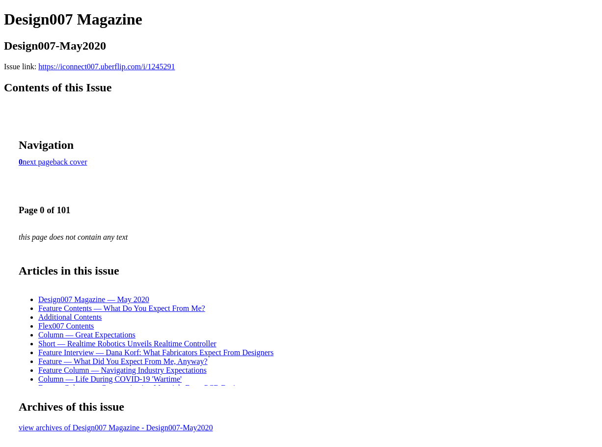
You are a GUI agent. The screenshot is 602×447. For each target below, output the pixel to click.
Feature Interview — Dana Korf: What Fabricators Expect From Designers (156, 352)
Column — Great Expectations (87, 335)
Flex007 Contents (66, 326)
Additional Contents (70, 317)
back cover (70, 162)
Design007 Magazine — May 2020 (93, 299)
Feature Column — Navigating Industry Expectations (122, 370)
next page (38, 162)
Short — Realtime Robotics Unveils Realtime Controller (127, 343)
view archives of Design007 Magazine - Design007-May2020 (116, 427)
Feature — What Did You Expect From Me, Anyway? (123, 361)
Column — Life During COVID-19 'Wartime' (110, 379)
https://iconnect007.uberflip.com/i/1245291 (106, 66)
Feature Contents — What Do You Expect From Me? (121, 308)
